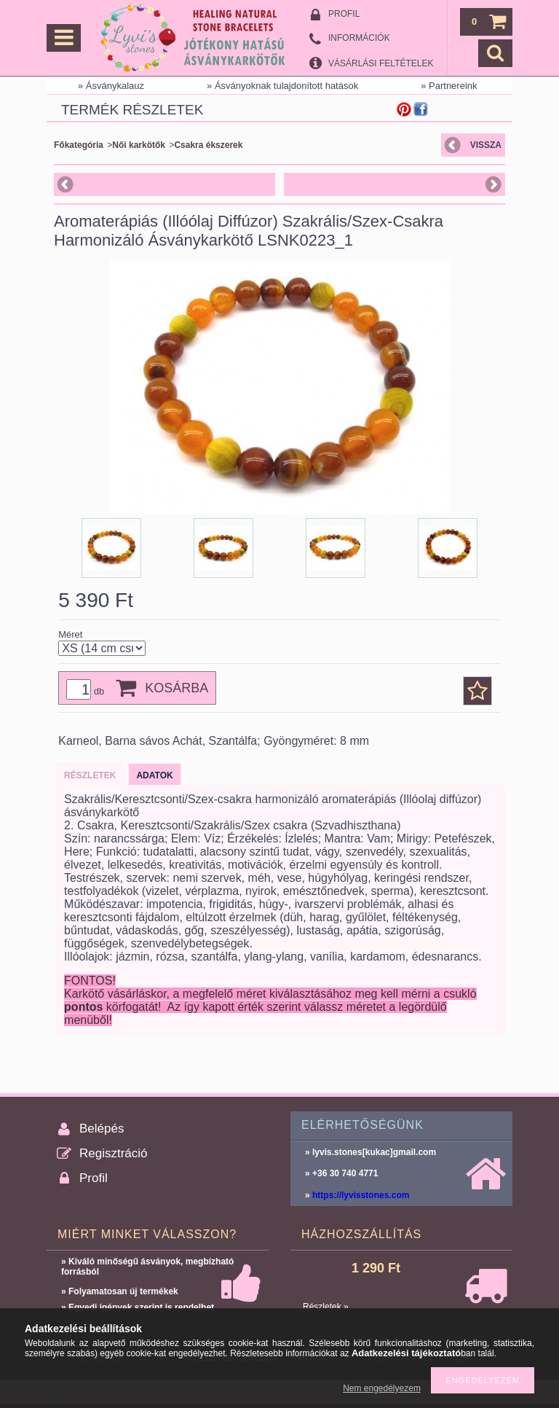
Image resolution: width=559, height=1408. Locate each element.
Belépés (101, 1128)
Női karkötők (138, 145)
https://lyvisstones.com (360, 1195)
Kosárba (176, 688)
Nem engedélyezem (382, 1388)
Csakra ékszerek (208, 145)
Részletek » (326, 1307)
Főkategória (78, 145)
